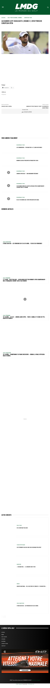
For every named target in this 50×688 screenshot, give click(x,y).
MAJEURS (19, 564)
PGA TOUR (19, 525)
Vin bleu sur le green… (7, 106)
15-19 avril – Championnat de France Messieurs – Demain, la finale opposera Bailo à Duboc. (24, 355)
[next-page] (5, 617)
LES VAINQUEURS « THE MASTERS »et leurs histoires (29, 147)
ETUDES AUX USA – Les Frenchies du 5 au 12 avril (27, 605)
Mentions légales (36, 680)
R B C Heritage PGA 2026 (22, 528)
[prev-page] (2, 617)
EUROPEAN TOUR (28, 17)
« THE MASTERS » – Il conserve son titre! (26, 567)
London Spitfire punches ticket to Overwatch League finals (37, 107)
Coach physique (21, 544)
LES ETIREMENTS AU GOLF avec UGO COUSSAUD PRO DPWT (29, 547)
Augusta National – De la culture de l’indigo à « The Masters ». (31, 586)
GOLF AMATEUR (7, 241)
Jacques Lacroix (28, 112)
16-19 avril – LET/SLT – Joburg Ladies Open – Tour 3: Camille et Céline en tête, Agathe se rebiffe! (24, 317)
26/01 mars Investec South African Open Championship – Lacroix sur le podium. (31, 186)
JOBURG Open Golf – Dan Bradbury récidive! (27, 173)
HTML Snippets (19, 684)
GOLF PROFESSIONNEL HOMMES (15, 17)
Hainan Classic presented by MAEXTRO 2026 (27, 160)
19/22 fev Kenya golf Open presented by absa (28, 200)
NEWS (18, 583)
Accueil (3, 17)
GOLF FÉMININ (6, 315)
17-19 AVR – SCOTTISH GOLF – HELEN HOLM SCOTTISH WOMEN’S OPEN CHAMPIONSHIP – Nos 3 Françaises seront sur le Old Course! (24, 280)
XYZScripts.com (31, 684)
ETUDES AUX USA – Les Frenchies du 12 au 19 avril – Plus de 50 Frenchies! (22, 243)
